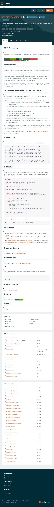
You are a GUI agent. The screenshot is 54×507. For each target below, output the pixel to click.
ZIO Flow (40, 131)
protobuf (24, 29)
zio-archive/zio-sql (10, 461)
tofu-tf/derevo (9, 435)
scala (28, 29)
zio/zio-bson (9, 364)
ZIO (14, 54)
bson (10, 29)
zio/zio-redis (9, 449)
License (6, 309)
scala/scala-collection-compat (13, 343)
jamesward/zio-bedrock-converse (14, 411)
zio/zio (8, 362)
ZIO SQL (6, 133)
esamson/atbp (9, 396)
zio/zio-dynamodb (10, 446)
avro (14, 29)
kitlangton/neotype (11, 420)
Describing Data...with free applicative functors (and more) (20, 242)
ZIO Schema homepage (19, 253)
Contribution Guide (8, 483)
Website (41, 17)
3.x (12, 32)
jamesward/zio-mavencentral (13, 417)
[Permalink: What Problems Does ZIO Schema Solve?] (3, 94)
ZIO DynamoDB (15, 133)
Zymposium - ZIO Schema (12, 233)
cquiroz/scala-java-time (12, 338)
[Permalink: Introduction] (3, 68)
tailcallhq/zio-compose (12, 432)
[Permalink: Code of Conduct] (3, 288)
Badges (25, 40)
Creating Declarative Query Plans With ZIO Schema (19, 240)
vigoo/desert (9, 438)
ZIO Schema (7, 54)
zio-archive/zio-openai (11, 458)
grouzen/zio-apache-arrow (12, 405)
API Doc (34, 10)
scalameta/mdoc (10, 359)
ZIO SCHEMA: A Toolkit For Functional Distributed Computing (21, 237)
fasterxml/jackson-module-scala (14, 340)
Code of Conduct (12, 290)
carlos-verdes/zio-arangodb (13, 393)
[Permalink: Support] (3, 298)
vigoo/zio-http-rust (11, 441)
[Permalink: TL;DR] (3, 269)
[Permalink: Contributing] (3, 261)
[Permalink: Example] (3, 170)
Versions (18, 40)
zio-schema (13, 16)
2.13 (15, 32)
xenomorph (24, 244)
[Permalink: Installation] (3, 141)
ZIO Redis (45, 131)
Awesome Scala (41, 11)
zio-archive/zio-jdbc (11, 455)
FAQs (5, 491)
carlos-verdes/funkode (11, 390)
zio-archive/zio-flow (11, 452)
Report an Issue (7, 485)
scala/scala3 (9, 346)
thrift (3, 29)
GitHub (6, 20)
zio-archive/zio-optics (11, 376)
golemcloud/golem (11, 402)
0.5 (15, 35)
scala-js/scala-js (10, 349)
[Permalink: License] (3, 308)
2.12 (18, 32)
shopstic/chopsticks (11, 429)
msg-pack (18, 29)
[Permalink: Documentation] (3, 252)
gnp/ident (8, 399)
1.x (13, 33)
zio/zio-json (9, 367)
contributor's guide (26, 263)
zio (3, 16)
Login (49, 10)
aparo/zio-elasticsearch (12, 388)
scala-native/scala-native (12, 354)
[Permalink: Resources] (3, 232)
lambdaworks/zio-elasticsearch (13, 423)
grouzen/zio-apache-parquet (13, 408)
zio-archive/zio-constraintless (13, 373)
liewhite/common (10, 426)
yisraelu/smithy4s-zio (11, 443)
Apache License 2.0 (32, 17)
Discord (6, 478)
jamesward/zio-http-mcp (12, 414)
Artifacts (11, 40)
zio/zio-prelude (10, 370)
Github (6, 476)
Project (5, 40)
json (7, 29)
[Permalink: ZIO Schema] (3, 52)
